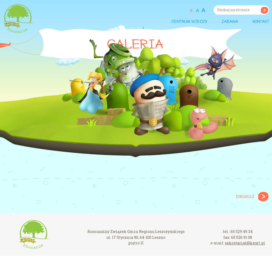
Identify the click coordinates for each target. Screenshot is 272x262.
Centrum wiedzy (189, 22)
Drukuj (245, 197)
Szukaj (264, 10)
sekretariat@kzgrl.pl (245, 242)
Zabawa (230, 22)
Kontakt (260, 22)
